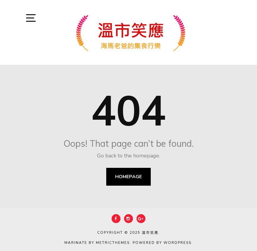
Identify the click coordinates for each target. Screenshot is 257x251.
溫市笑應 (150, 232)
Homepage (128, 176)
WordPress (177, 242)
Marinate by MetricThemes (97, 242)
